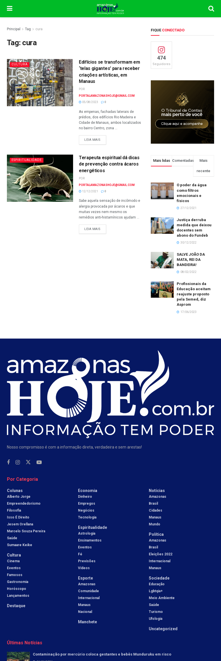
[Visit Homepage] (110, 8)
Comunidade (88, 591)
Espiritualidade (27, 160)
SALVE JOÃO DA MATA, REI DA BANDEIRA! (191, 259)
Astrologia (86, 533)
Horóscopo (16, 589)
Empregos (86, 504)
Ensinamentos (90, 540)
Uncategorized (163, 628)
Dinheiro (85, 497)
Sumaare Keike (19, 545)
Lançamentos (18, 596)
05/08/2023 (88, 102)
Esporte (85, 578)
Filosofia (14, 510)
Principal (13, 29)
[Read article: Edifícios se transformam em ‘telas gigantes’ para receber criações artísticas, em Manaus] (40, 82)
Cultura (20, 64)
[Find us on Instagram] (18, 462)
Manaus (84, 605)
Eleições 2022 (160, 554)
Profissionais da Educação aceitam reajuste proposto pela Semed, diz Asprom (194, 294)
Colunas (15, 490)
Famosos (14, 575)
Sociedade (159, 578)
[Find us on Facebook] (8, 462)
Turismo (156, 612)
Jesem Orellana (20, 524)
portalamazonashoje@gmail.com (107, 95)
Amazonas (87, 584)
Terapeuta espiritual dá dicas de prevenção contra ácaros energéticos (109, 164)
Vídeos (84, 568)
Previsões (87, 561)
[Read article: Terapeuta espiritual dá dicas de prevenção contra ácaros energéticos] (40, 178)
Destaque (16, 605)
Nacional (85, 612)
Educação (157, 584)
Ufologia (155, 619)
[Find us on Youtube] (39, 462)
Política (156, 534)
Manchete (87, 622)
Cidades (155, 510)
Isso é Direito (18, 517)
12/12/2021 (88, 191)
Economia (87, 490)
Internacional (89, 598)
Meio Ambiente (162, 598)
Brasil (153, 504)
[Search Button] (211, 8)
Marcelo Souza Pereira (26, 531)
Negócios (86, 510)
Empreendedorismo (24, 504)
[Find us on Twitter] (28, 462)
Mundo (154, 524)
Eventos (14, 568)
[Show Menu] (9, 8)
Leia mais (95, 138)
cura (39, 29)
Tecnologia (87, 517)
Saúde (12, 538)
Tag (28, 29)
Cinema (13, 561)
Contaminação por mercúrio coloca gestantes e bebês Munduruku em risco (102, 654)
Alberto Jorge (19, 497)
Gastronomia (17, 582)
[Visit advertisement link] (182, 112)
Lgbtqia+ (156, 591)
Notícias (157, 490)
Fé (80, 554)
